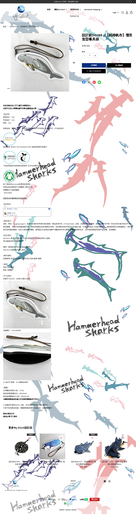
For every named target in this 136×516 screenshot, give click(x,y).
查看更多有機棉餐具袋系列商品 (15, 198)
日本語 (72, 486)
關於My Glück (60, 9)
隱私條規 (74, 510)
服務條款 (61, 510)
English (73, 483)
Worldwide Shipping (93, 9)
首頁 (48, 9)
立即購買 (94, 65)
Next (73, 62)
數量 (83, 52)
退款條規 (68, 510)
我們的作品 (75, 9)
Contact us (74, 16)
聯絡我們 (73, 481)
